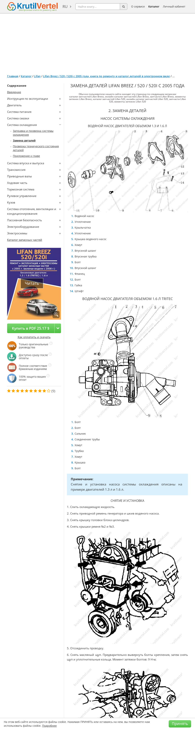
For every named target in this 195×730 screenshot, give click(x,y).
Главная (12, 76)
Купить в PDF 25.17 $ (30, 328)
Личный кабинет (174, 6)
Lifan (37, 76)
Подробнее (49, 725)
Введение (14, 92)
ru (65, 6)
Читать (32, 283)
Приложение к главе (26, 156)
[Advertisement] (97, 42)
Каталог (153, 6)
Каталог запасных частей (24, 240)
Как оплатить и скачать (34, 337)
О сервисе (138, 6)
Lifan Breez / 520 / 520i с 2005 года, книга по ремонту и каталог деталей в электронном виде (106, 76)
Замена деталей (24, 140)
